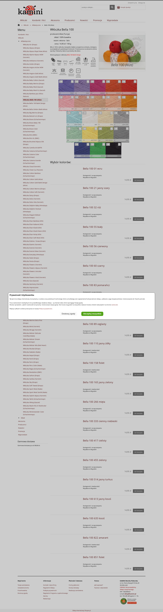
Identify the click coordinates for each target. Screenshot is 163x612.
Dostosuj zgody (68, 314)
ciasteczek (114, 305)
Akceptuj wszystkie (92, 314)
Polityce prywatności (45, 309)
